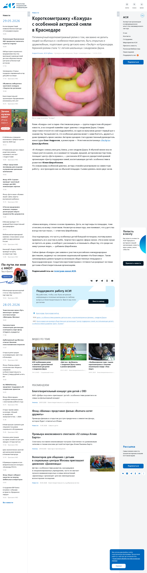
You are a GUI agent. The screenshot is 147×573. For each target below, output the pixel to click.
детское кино (66, 317)
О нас (125, 33)
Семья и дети (53, 425)
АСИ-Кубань (48, 53)
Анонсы (35, 402)
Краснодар (40, 313)
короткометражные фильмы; (83, 317)
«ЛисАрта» (105, 140)
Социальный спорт (47, 372)
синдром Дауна (100, 317)
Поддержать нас (129, 55)
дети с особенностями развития (49, 317)
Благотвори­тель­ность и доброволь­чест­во (83, 370)
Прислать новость (130, 46)
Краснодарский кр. (52, 313)
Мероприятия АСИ (130, 42)
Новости (35, 13)
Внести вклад (98, 301)
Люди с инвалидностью (82, 53)
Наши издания (128, 52)
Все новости (8, 503)
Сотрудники (127, 39)
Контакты (127, 36)
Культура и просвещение (63, 53)
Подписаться (133, 62)
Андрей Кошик (37, 53)
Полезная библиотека (131, 49)
